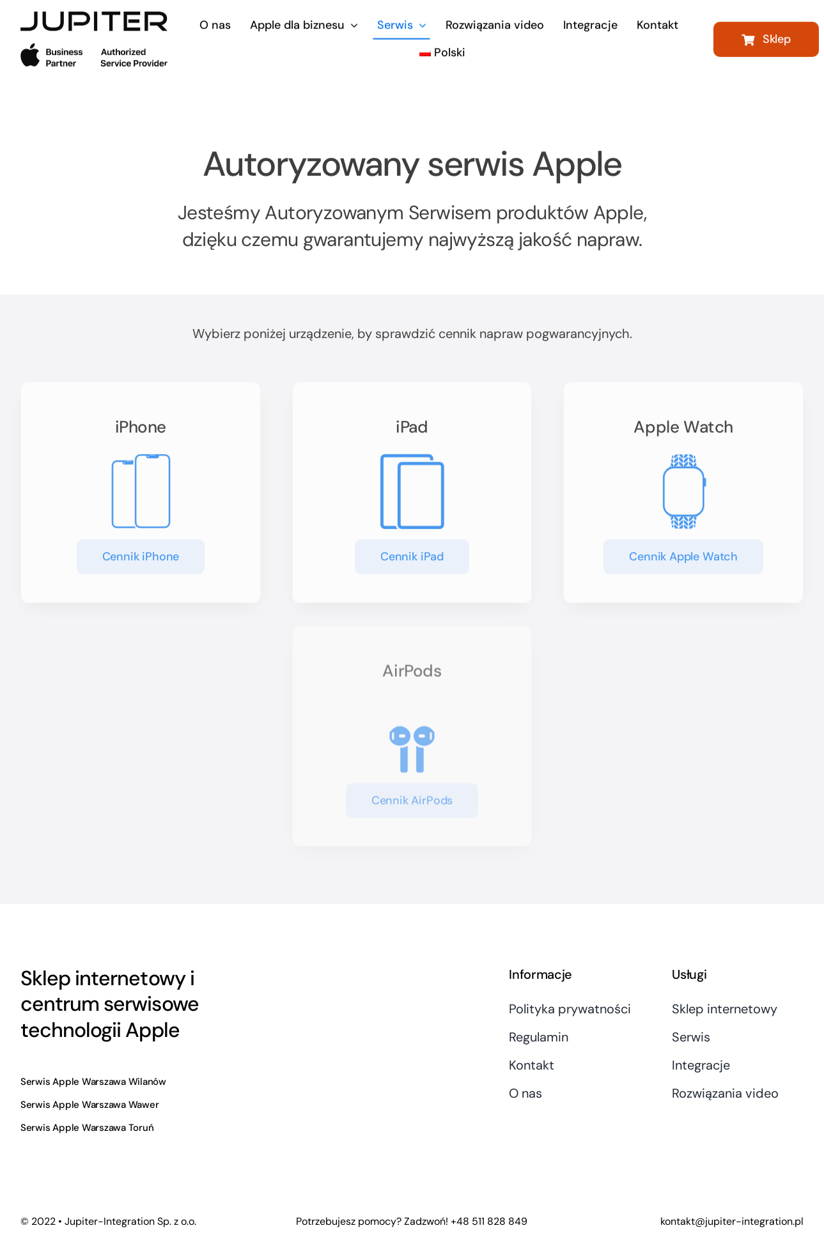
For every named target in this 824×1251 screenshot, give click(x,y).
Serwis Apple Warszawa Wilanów (93, 1081)
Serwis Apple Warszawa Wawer (89, 1104)
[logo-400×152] (93, 16)
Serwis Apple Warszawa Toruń (87, 1127)
